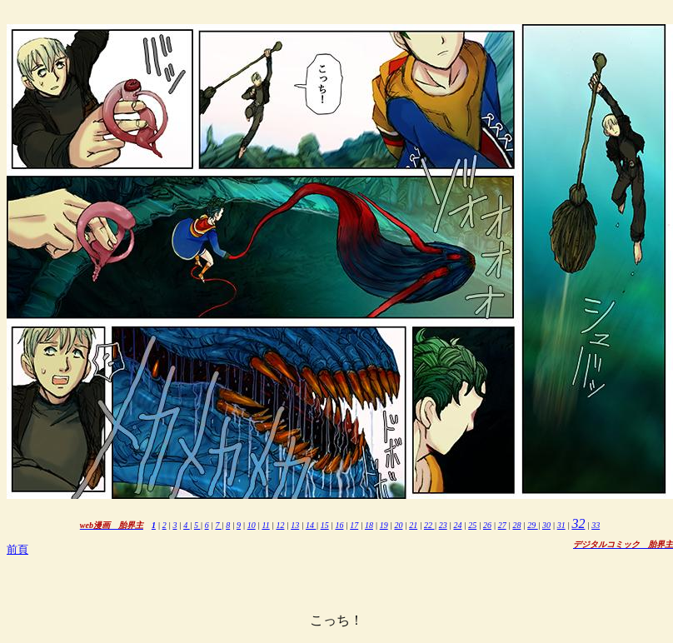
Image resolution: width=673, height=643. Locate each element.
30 (546, 525)
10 (251, 525)
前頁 (17, 549)
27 (502, 525)
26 (487, 525)
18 (369, 525)
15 (325, 525)
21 (413, 525)
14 (311, 525)
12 (280, 525)
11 (265, 525)
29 (532, 525)
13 (295, 525)
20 (398, 525)
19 (384, 525)
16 (339, 525)
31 (561, 525)
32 (578, 523)
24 (457, 525)
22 (429, 525)
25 (472, 525)
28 (516, 525)
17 (354, 525)
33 (595, 525)
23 (443, 525)
